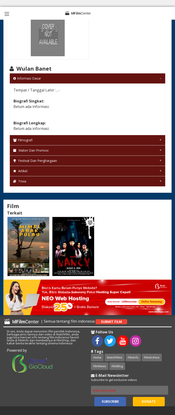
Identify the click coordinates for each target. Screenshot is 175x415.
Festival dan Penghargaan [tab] (35, 160)
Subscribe (110, 401)
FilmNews (99, 366)
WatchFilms (114, 357)
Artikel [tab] (20, 171)
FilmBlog (117, 366)
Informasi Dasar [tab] (27, 78)
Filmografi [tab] (23, 140)
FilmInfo (133, 357)
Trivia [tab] (19, 181)
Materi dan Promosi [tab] (31, 150)
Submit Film (111, 321)
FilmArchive (152, 357)
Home (97, 357)
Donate (149, 401)
